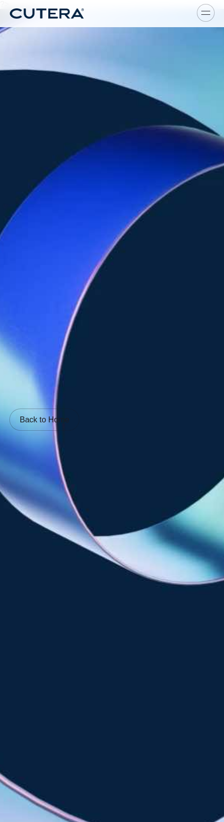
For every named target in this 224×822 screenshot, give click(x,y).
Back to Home (44, 419)
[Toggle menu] (205, 12)
